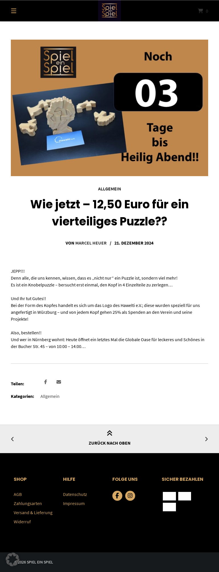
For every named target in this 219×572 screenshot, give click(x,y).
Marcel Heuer (91, 243)
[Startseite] (109, 10)
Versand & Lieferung (33, 512)
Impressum (74, 503)
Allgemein (109, 189)
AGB (18, 494)
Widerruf (22, 521)
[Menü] (23, 10)
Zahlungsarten (28, 503)
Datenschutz (75, 494)
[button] (45, 382)
